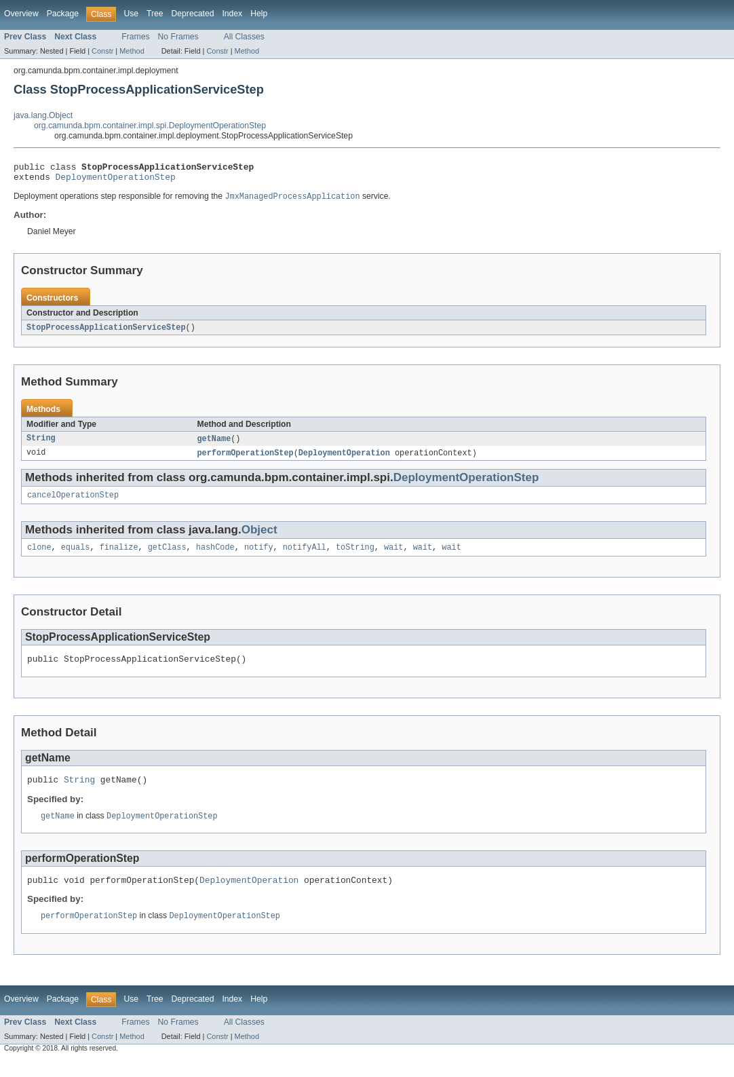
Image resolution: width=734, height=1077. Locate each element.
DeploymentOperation (344, 459)
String (41, 444)
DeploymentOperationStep (116, 180)
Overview (21, 13)
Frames (135, 36)
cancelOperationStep (73, 502)
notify (258, 556)
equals (75, 556)
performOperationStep (245, 459)
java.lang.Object (43, 115)
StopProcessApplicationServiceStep (106, 332)
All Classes (244, 36)
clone (39, 556)
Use (130, 13)
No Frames (178, 36)
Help (258, 13)
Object (259, 537)
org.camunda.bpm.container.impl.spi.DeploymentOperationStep (150, 125)
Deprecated (193, 13)
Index (232, 13)
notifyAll (304, 556)
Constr (102, 51)
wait (393, 556)
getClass (167, 556)
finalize (119, 556)
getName (214, 444)
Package (63, 13)
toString (355, 556)
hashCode (215, 556)
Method (131, 51)
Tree (155, 13)
